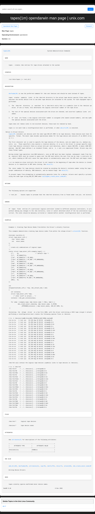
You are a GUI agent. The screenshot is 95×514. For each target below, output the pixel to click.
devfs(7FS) (51, 466)
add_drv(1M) (64, 128)
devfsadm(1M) (13, 93)
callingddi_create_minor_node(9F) (54, 176)
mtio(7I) (50, 164)
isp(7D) (43, 466)
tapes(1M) (6, 51)
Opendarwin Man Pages (10, 26)
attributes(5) (17, 439)
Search (90, 9)
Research (89, 26)
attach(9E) (77, 231)
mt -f (4, 506)
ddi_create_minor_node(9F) (82, 466)
